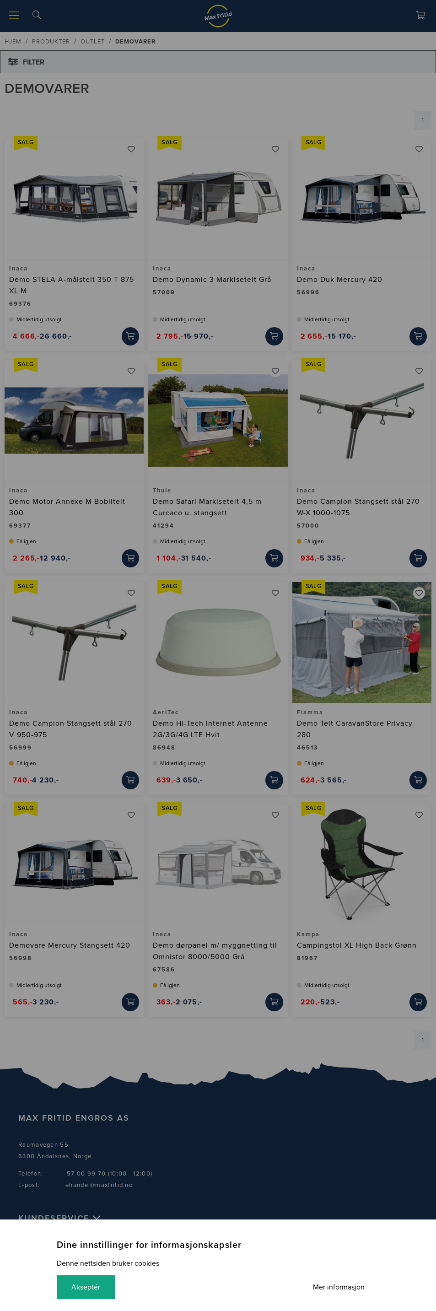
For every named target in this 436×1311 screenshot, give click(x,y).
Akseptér (85, 1287)
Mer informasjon (339, 1287)
